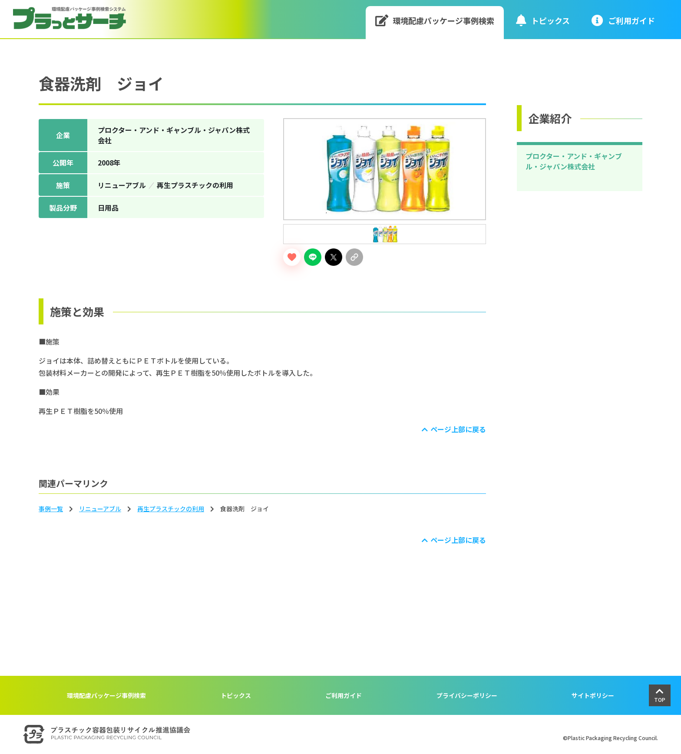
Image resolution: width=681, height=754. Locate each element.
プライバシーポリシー (466, 695)
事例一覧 (51, 508)
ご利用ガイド (343, 695)
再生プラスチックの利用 (170, 508)
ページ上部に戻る (458, 429)
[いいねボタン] (292, 257)
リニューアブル (100, 508)
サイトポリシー (593, 695)
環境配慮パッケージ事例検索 (435, 20)
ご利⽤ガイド (623, 20)
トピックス (543, 20)
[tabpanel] (384, 169)
